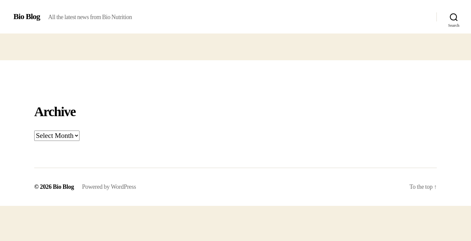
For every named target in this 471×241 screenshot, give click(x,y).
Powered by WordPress (109, 187)
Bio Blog (26, 17)
